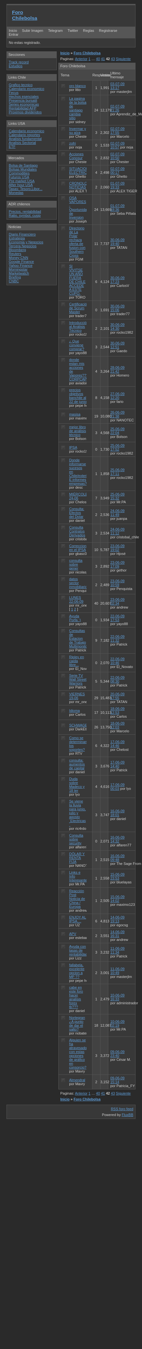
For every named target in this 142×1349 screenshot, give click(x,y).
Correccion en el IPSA (77, 548)
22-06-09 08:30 (117, 679)
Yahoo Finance (20, 265)
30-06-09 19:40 (117, 242)
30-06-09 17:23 (117, 280)
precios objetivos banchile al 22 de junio (78, 396)
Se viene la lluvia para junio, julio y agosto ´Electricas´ (77, 813)
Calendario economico (26, 89)
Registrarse (108, 30)
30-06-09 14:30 (117, 326)
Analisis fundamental (25, 139)
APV (72, 934)
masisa (74, 414)
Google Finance (21, 261)
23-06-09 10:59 (117, 583)
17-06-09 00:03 (117, 786)
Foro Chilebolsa (24, 15)
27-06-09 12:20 (117, 396)
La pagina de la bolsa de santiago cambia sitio (77, 108)
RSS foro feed (122, 1109)
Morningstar (18, 269)
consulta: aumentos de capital (77, 764)
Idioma (74, 711)
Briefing (15, 277)
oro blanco (77, 86)
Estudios (15, 66)
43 (113, 59)
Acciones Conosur (76, 156)
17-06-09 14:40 (117, 764)
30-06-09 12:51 (117, 345)
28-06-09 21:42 (117, 369)
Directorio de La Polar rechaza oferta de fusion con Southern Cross (77, 241)
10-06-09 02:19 (117, 1023)
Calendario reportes (24, 135)
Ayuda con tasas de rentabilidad (78, 950)
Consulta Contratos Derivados (77, 531)
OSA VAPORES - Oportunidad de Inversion (79, 207)
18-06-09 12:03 (117, 725)
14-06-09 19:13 (117, 919)
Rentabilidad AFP (22, 108)
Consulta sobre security (76, 839)
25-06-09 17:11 (117, 472)
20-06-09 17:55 (117, 696)
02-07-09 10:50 (117, 156)
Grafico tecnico (20, 85)
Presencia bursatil (23, 100)
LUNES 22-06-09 (76, 599)
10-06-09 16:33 (117, 997)
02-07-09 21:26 (117, 108)
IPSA (73, 447)
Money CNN (18, 258)
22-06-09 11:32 (117, 638)
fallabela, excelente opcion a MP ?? (76, 971)
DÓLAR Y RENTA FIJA (77, 858)
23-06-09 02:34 (117, 601)
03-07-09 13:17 (117, 86)
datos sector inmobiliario (78, 583)
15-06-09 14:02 (117, 899)
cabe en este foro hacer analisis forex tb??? (76, 997)
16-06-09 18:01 (117, 813)
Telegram (55, 30)
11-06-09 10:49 (117, 971)
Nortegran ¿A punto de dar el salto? (77, 1023)
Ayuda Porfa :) (75, 618)
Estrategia (17, 238)
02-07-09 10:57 (117, 145)
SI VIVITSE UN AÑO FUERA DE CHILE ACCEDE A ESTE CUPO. (77, 279)
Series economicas (24, 104)
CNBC (14, 281)
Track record (19, 62)
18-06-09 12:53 (117, 710)
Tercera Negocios (23, 246)
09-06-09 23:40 (117, 1054)
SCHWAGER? (80, 725)
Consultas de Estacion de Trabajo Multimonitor (79, 638)
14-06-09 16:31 (117, 934)
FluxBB (127, 1115)
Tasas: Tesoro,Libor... (25, 189)
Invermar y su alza (77, 131)
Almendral (77, 1080)
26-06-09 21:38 (117, 414)
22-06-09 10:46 (117, 661)
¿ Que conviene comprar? (76, 345)
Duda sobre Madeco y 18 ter (77, 784)
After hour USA (21, 185)
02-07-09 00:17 (117, 170)
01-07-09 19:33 (117, 185)
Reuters (15, 254)
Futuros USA (19, 177)
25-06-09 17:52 (117, 447)
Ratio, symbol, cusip (25, 215)
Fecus (13, 93)
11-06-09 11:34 (117, 950)
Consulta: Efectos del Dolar (76, 513)
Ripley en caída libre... (76, 661)
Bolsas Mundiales (23, 169)
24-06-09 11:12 (117, 531)
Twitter (73, 30)
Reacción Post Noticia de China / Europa (77, 898)
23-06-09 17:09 (117, 564)
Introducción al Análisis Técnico (79, 326)
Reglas (88, 30)
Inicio (13, 30)
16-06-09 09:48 (117, 858)
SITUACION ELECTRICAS (80, 170)
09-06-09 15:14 (117, 1080)
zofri (72, 143)
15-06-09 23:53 (117, 876)
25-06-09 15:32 (117, 496)
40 (98, 59)
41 (103, 59)
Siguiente (123, 59)
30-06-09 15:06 (117, 308)
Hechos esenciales (24, 96)
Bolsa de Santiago (23, 165)
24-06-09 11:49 (117, 513)
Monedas (16, 193)
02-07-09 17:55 (117, 131)
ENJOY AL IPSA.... (77, 919)
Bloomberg (17, 250)
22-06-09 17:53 (117, 618)
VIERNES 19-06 (77, 696)
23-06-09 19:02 (117, 548)
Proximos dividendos (25, 112)
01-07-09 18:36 (117, 208)
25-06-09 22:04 (117, 431)
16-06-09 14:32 (117, 839)
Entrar (13, 34)
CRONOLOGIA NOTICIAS (81, 185)
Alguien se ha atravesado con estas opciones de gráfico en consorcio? (78, 1053)
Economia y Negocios (26, 242)
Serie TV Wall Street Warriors (77, 679)
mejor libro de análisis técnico (77, 431)
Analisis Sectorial (22, 143)
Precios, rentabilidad (25, 211)
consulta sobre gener (75, 564)
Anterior (81, 59)
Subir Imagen (32, 30)
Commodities (19, 173)
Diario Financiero (22, 234)
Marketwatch (19, 273)
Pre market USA (21, 181)
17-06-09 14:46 (117, 744)
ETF (12, 146)
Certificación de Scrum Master (79, 308)
